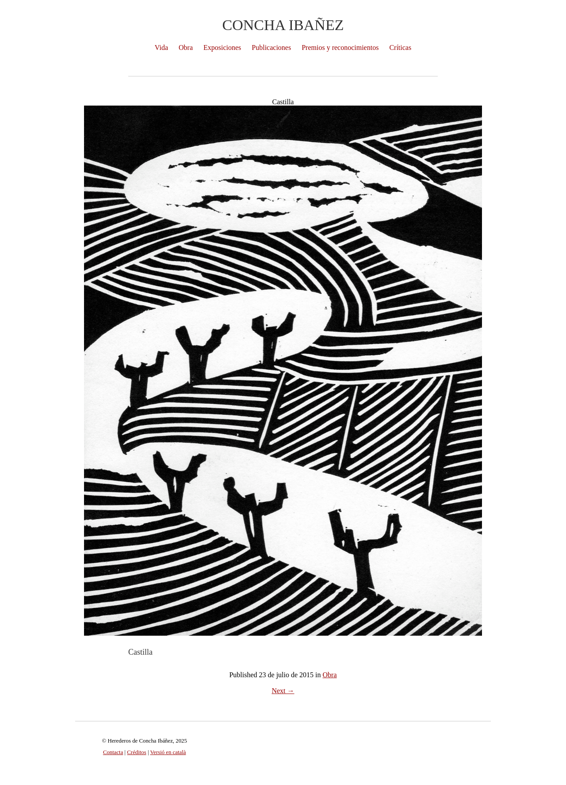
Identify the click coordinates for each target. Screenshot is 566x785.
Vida (161, 47)
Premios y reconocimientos (340, 47)
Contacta (113, 752)
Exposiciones (222, 47)
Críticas (400, 47)
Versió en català (168, 752)
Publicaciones (271, 47)
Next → (283, 690)
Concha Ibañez (283, 25)
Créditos (136, 752)
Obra (186, 47)
